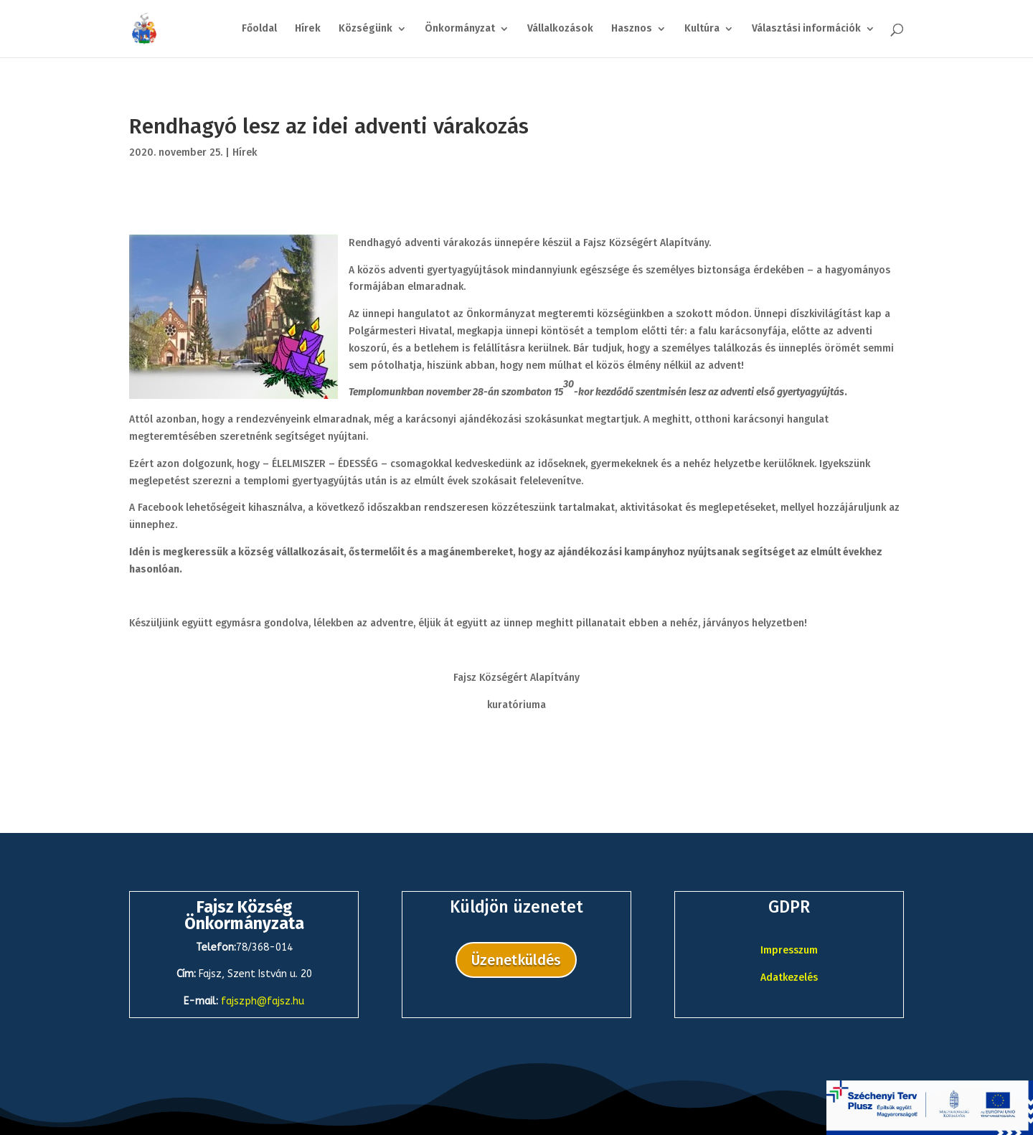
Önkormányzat (460, 29)
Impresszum (789, 950)
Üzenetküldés (516, 960)
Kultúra (702, 29)
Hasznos (631, 29)
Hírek (308, 29)
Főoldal (259, 29)
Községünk (365, 29)
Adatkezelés (789, 977)
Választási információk (806, 29)
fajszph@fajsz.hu (262, 1001)
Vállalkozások (560, 29)
